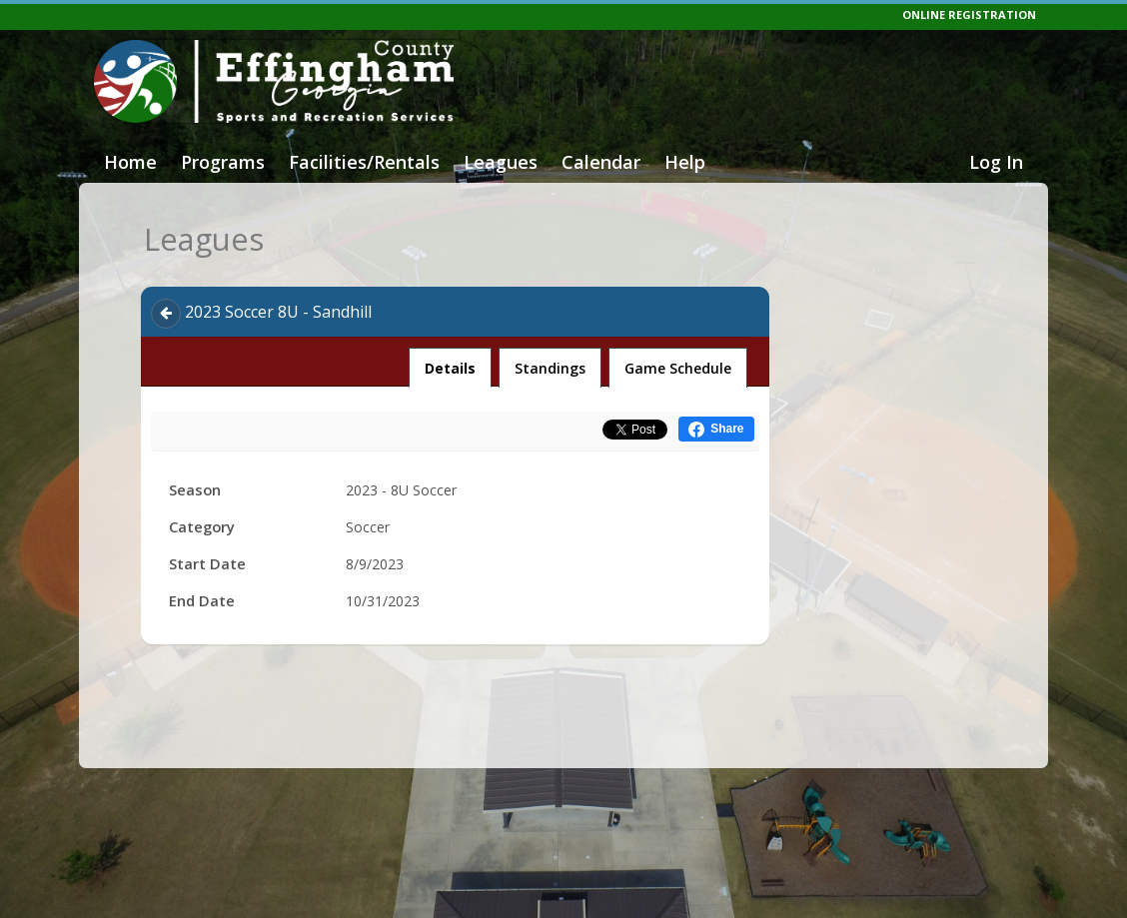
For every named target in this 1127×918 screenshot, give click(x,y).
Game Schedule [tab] (677, 368)
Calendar (601, 162)
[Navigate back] (166, 314)
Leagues (501, 162)
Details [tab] (451, 363)
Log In (996, 162)
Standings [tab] (550, 368)
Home (130, 162)
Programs (223, 162)
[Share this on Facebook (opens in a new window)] (715, 429)
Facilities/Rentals (364, 162)
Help (684, 162)
